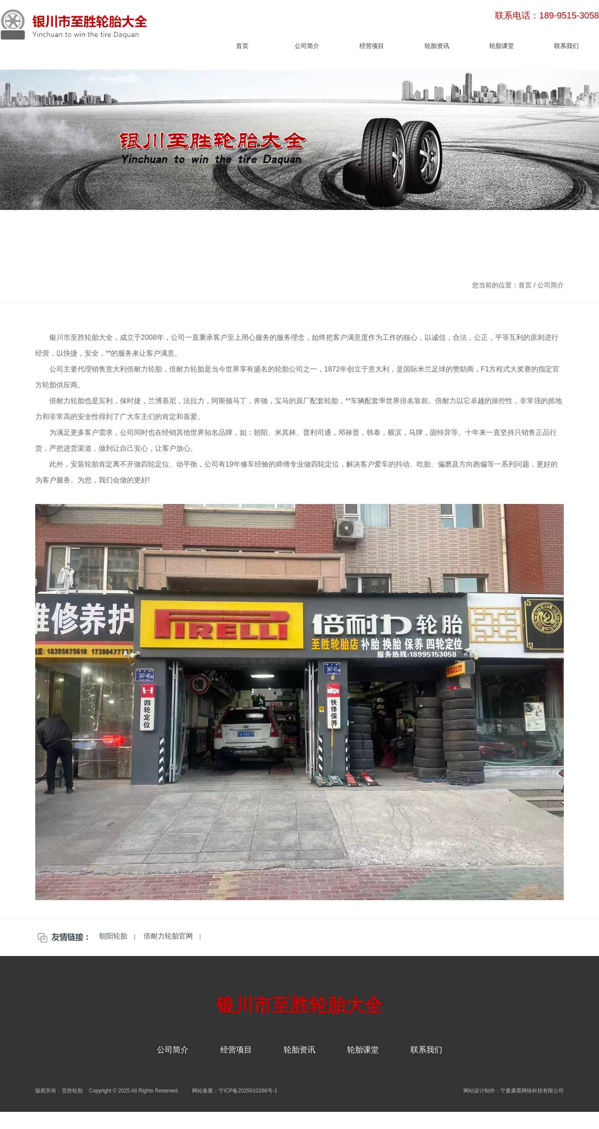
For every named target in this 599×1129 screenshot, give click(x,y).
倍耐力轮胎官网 (168, 936)
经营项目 (371, 45)
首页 (242, 45)
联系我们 (566, 45)
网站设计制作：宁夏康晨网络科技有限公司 (513, 1091)
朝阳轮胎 (113, 936)
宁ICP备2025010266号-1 (247, 1091)
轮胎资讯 (437, 45)
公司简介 (307, 45)
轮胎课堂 (501, 45)
